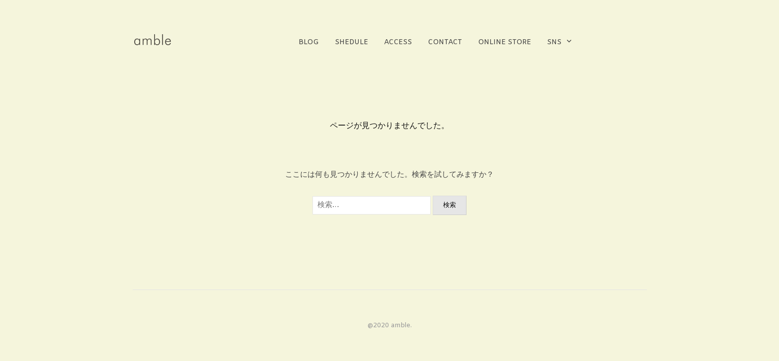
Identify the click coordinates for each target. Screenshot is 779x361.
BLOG (309, 42)
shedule (351, 42)
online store (504, 42)
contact (445, 42)
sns (554, 42)
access (398, 42)
